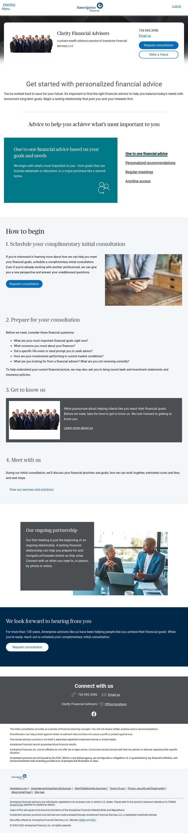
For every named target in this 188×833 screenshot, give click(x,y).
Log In (176, 6)
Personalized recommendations (150, 163)
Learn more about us (78, 428)
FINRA (82, 820)
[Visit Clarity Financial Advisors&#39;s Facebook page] (94, 714)
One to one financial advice (146, 154)
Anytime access (138, 181)
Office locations (113, 704)
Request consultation (159, 45)
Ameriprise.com (19, 788)
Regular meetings (139, 172)
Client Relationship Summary (90, 788)
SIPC (93, 820)
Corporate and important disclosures (51, 788)
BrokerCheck (16, 804)
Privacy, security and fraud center (146, 788)
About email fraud (21, 792)
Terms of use (117, 788)
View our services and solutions (31, 489)
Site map (39, 792)
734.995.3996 (148, 30)
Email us (145, 36)
